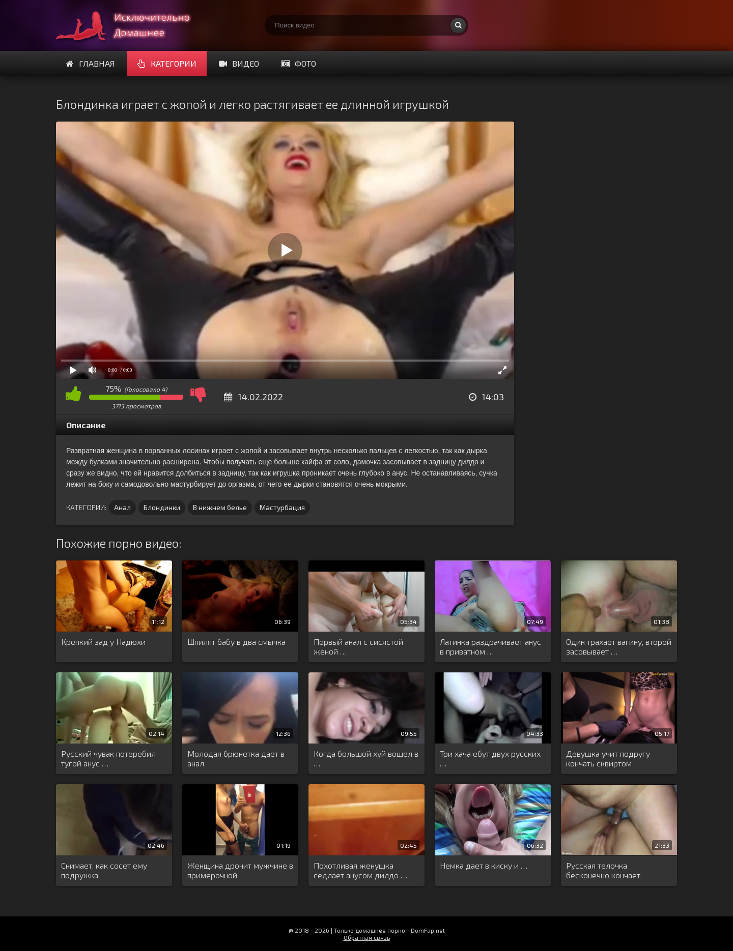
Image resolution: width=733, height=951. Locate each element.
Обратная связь (367, 937)
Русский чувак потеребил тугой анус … (108, 758)
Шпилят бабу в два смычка (236, 641)
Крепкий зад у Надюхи (103, 641)
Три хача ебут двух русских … (490, 758)
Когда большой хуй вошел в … (366, 758)
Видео (239, 63)
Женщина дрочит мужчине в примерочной (240, 870)
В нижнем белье (220, 507)
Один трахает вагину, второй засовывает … (618, 646)
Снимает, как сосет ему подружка (104, 870)
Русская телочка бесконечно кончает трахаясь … (603, 870)
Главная (90, 63)
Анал (122, 507)
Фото (298, 63)
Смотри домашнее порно (132, 25)
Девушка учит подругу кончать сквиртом (608, 758)
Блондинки (162, 507)
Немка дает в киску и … (483, 865)
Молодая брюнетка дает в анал (236, 758)
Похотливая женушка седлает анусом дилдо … (360, 870)
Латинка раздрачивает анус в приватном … (490, 646)
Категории (166, 63)
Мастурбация (282, 507)
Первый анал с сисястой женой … (358, 646)
